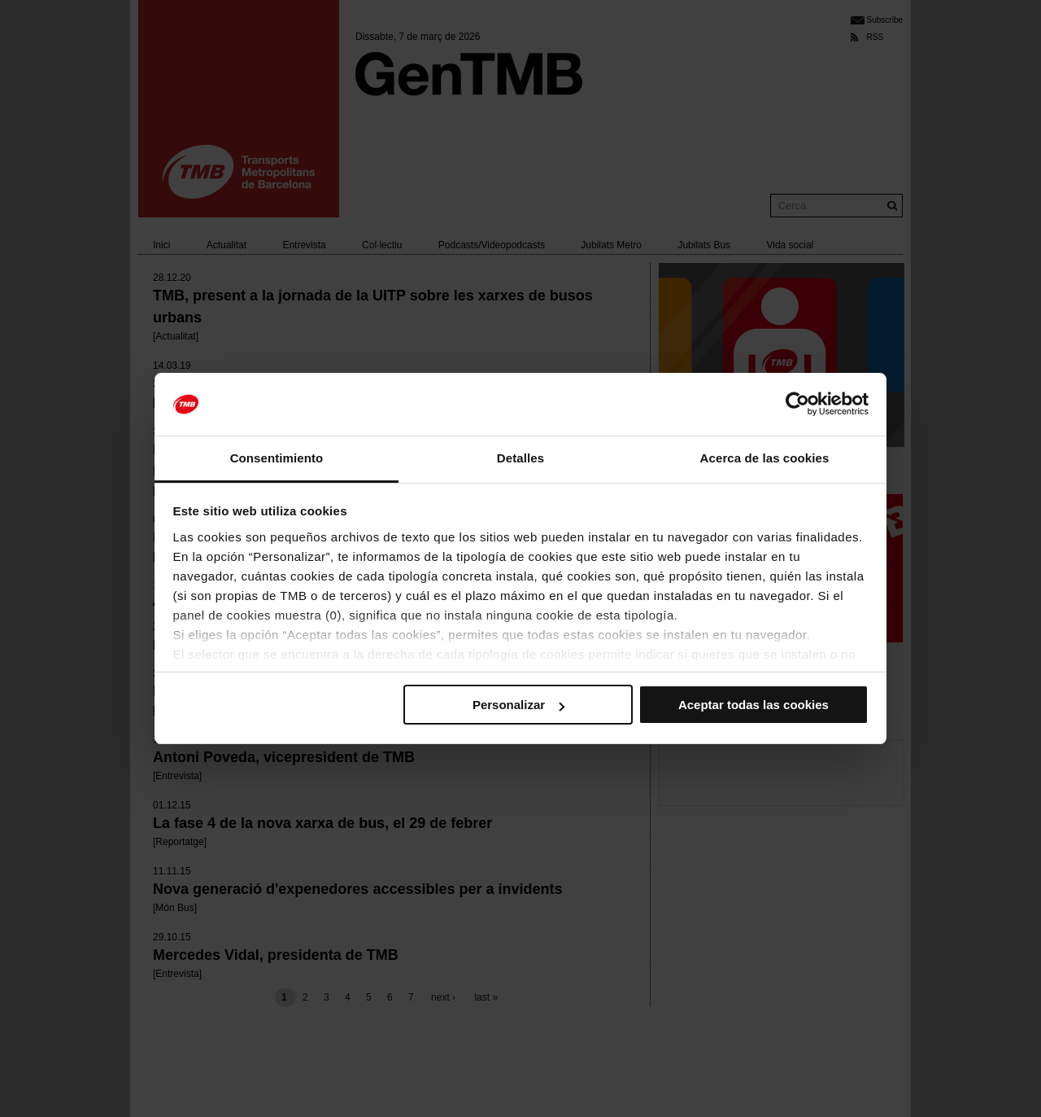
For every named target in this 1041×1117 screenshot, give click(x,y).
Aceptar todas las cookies (753, 705)
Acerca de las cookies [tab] (765, 458)
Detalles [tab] (520, 458)
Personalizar (518, 705)
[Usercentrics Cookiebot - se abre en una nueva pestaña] (797, 404)
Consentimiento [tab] (277, 458)
